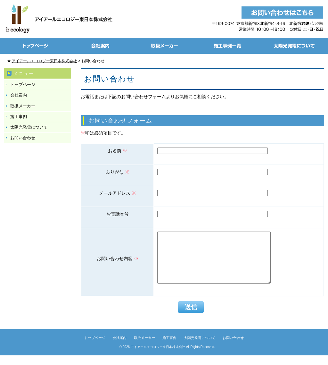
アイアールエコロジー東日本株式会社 (158, 356)
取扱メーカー (22, 106)
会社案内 (18, 95)
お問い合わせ (22, 137)
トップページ (22, 84)
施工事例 (18, 116)
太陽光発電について (29, 127)
